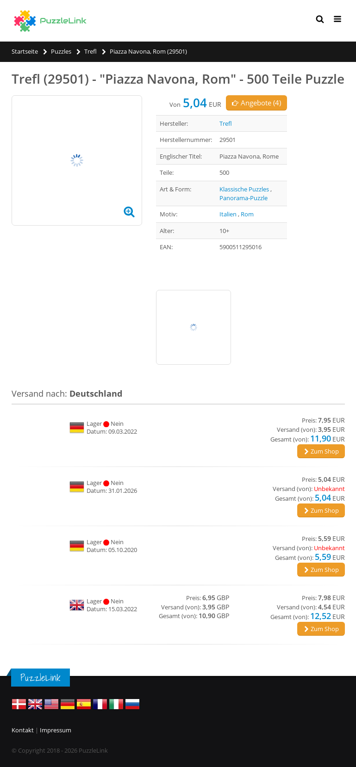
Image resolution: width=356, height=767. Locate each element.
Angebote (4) (256, 102)
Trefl (225, 123)
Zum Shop (321, 451)
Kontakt (23, 730)
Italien (228, 214)
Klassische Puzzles (244, 189)
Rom (247, 214)
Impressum (55, 730)
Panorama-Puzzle (243, 198)
